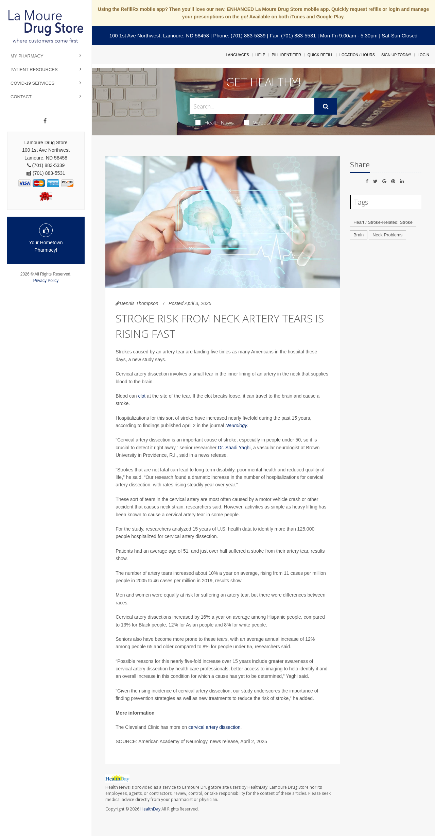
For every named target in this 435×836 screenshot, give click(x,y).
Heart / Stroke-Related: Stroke (383, 222)
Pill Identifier (286, 55)
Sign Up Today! (396, 55)
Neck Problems (387, 234)
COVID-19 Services (32, 83)
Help (260, 55)
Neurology (236, 425)
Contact (21, 96)
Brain (358, 234)
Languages (237, 55)
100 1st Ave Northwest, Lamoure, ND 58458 (159, 35)
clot (141, 396)
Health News (214, 122)
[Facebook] (45, 121)
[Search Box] (252, 106)
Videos (256, 122)
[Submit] (325, 106)
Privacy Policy (46, 280)
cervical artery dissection (214, 727)
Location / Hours (357, 55)
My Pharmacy (27, 55)
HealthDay (150, 809)
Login (423, 55)
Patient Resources (34, 69)
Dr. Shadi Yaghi (234, 447)
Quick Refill (320, 55)
